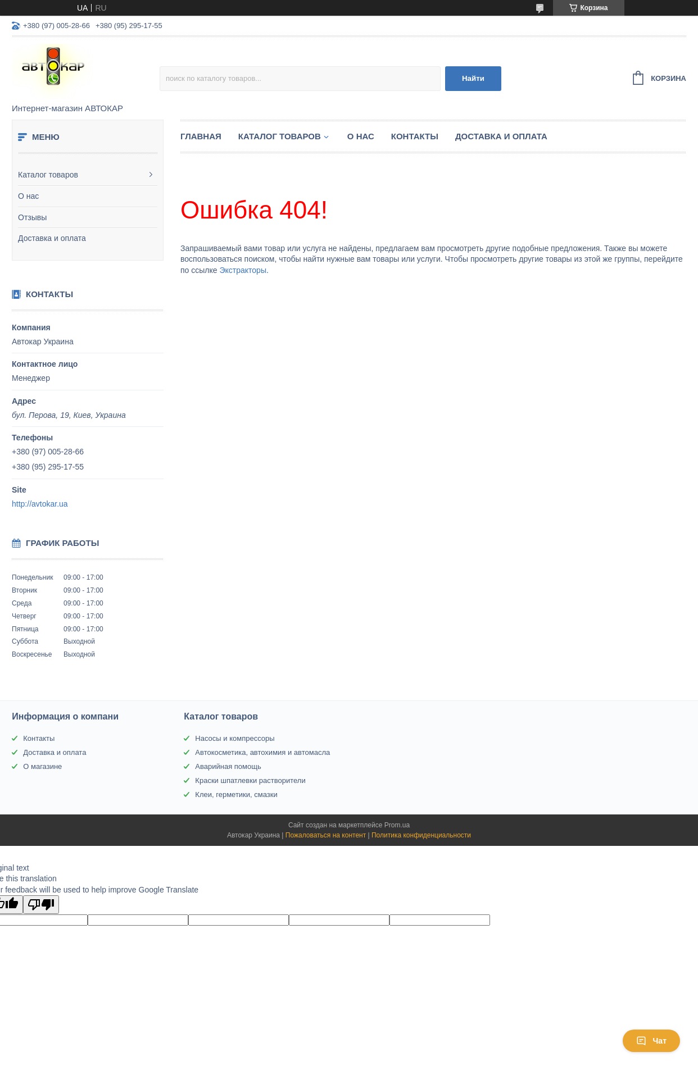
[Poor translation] (41, 904)
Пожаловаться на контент (325, 835)
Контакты (414, 136)
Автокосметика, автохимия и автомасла (262, 752)
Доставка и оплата (52, 238)
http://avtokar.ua (40, 503)
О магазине (42, 766)
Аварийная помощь (228, 766)
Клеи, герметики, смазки (236, 794)
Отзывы (32, 217)
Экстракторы (242, 270)
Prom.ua (397, 825)
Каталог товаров (48, 174)
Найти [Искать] (473, 78)
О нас (28, 196)
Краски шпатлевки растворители (250, 780)
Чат (651, 1041)
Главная (200, 136)
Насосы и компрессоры (234, 738)
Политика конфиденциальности (421, 835)
